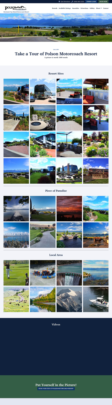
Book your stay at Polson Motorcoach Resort (56, 389)
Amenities (75, 8)
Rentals (54, 8)
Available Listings (65, 8)
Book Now (103, 1)
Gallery (92, 8)
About (98, 8)
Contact (105, 8)
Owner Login (91, 1)
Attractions (84, 8)
